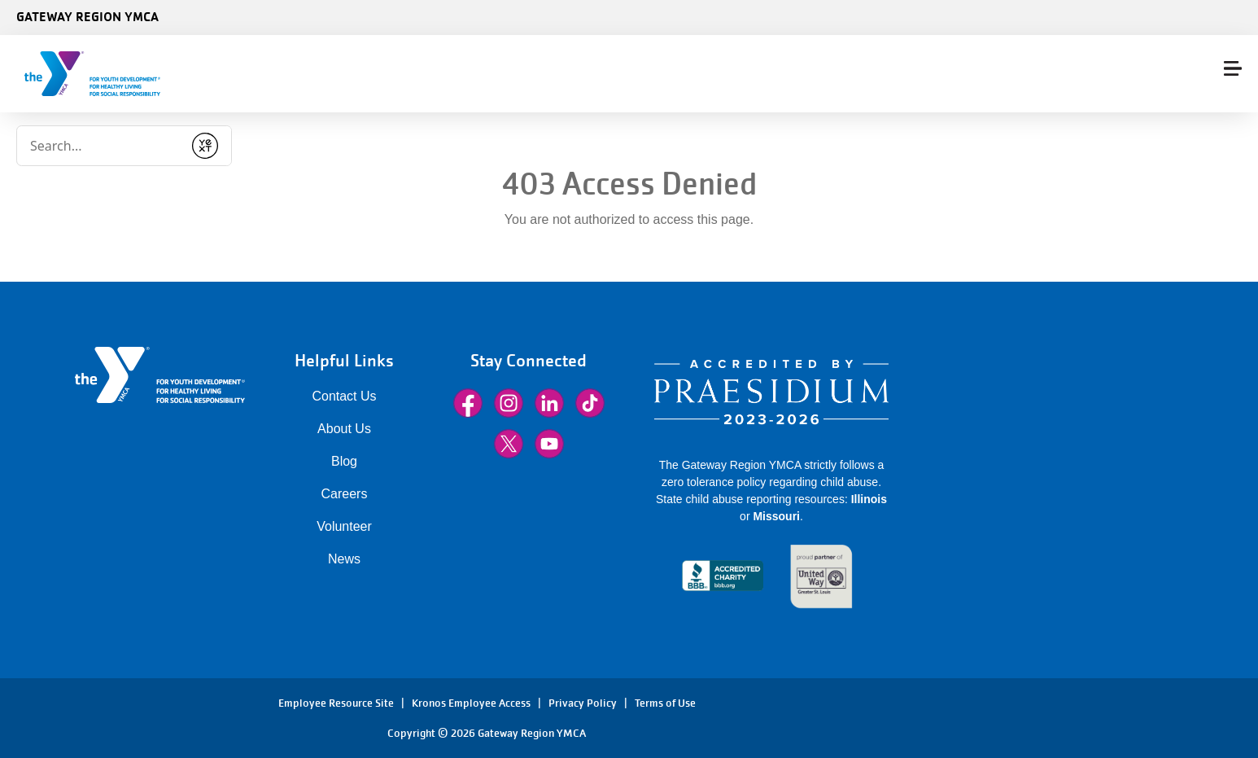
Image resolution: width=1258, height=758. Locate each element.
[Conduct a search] (300, 68)
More (805, 73)
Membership (494, 73)
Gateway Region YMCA (87, 16)
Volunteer (344, 526)
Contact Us (344, 396)
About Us (344, 429)
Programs (724, 73)
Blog (344, 461)
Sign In (1115, 73)
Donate (1203, 73)
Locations (882, 73)
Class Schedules (611, 73)
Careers (344, 494)
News (344, 559)
